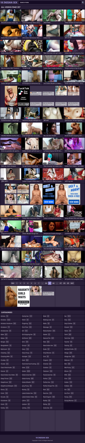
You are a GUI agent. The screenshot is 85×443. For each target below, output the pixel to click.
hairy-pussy (27, 353)
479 (68, 283)
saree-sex (47, 408)
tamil (67, 334)
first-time (27, 327)
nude (46, 349)
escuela (5, 397)
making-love (48, 320)
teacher (68, 342)
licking (26, 408)
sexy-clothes (69, 323)
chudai (5, 364)
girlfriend (27, 338)
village (68, 353)
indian (26, 371)
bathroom (5, 349)
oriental (47, 364)
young (68, 397)
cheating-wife (7, 356)
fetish (25, 320)
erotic (4, 393)
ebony (4, 389)
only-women (48, 353)
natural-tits (48, 338)
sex (67, 316)
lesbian (26, 404)
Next (72, 283)
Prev (12, 283)
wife (67, 375)
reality (46, 400)
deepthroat (6, 382)
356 (46, 283)
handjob (26, 356)
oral (46, 356)
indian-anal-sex (28, 375)
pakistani (47, 371)
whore (68, 371)
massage (47, 327)
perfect (47, 378)
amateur (5, 320)
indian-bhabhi (28, 382)
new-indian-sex (50, 345)
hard (25, 360)
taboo (67, 331)
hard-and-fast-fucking (30, 364)
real (46, 389)
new (46, 342)
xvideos (68, 386)
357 (50, 283)
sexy (67, 320)
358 (53, 283)
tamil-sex (69, 338)
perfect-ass (48, 382)
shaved (68, 327)
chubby (5, 360)
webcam (68, 360)
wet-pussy (69, 367)
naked (46, 334)
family (4, 408)
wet (67, 364)
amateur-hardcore (8, 323)
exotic (4, 404)
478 (64, 283)
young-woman (70, 400)
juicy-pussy (27, 386)
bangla (5, 342)
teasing (68, 345)
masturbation (49, 331)
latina (26, 400)
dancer (4, 371)
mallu (46, 323)
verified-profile (70, 349)
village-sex (69, 356)
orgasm (47, 360)
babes (4, 338)
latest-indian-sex (29, 393)
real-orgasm (49, 397)
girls (25, 342)
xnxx (67, 378)
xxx (67, 389)
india (25, 367)
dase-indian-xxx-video (9, 375)
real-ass (47, 393)
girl (25, 331)
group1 (26, 345)
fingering (27, 323)
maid (46, 316)
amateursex (6, 331)
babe (4, 334)
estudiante (6, 400)
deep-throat (6, 378)
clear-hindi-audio (8, 367)
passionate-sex (49, 375)
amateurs (5, 327)
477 (61, 283)
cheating (5, 353)
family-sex (27, 316)
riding (46, 404)
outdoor (47, 367)
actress (4, 316)
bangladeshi (6, 345)
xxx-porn (69, 393)
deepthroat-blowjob (9, 386)
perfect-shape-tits (50, 386)
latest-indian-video (29, 397)
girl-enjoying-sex (29, 334)
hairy (25, 349)
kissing (26, 389)
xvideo (68, 382)
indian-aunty (28, 378)
